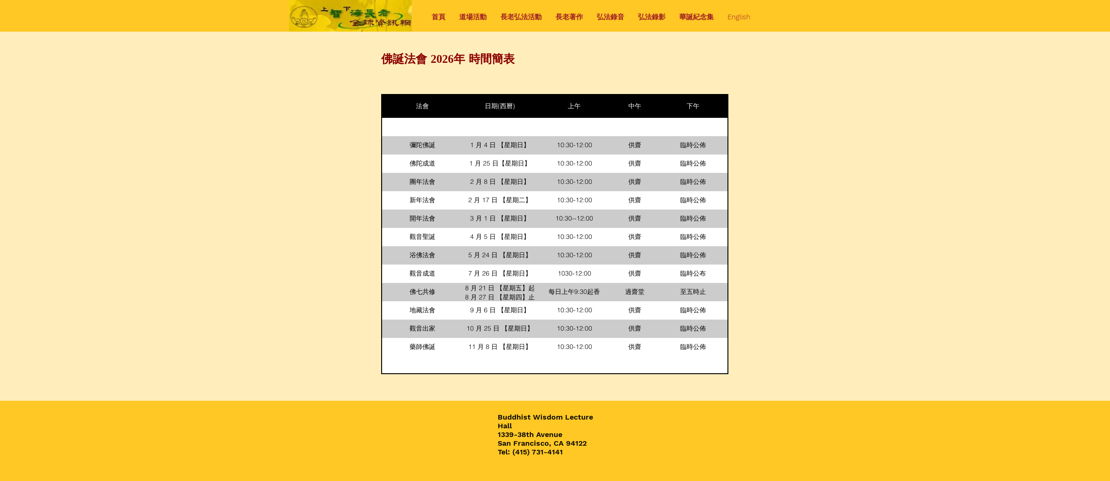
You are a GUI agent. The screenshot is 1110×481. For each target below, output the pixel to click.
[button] (473, 17)
